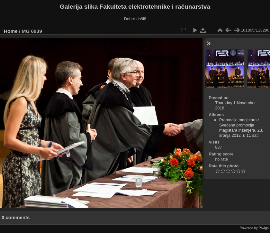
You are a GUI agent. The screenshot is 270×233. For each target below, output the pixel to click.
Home (11, 31)
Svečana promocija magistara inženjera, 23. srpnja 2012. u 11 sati (241, 130)
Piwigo (264, 228)
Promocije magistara (238, 119)
